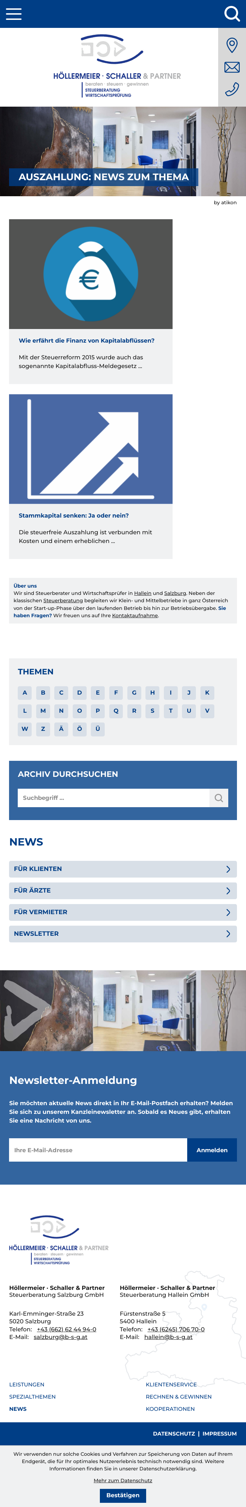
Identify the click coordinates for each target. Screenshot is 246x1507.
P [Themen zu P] (98, 710)
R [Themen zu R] (134, 710)
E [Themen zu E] (98, 692)
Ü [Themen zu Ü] (98, 729)
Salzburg (175, 593)
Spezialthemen (32, 1396)
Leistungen (26, 1384)
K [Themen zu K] (207, 692)
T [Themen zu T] (171, 710)
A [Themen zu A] (25, 692)
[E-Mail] (98, 1150)
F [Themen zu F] (116, 692)
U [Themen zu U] (189, 710)
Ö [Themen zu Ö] (79, 729)
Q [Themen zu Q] (115, 710)
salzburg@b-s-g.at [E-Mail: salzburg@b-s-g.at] (60, 1337)
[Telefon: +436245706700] (176, 1329)
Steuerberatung (63, 600)
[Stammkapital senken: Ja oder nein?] (91, 476)
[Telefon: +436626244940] (232, 89)
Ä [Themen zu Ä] (61, 729)
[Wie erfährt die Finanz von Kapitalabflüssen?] (91, 301)
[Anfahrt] (232, 45)
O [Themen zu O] (79, 710)
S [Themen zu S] (152, 710)
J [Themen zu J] (189, 692)
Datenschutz (174, 1433)
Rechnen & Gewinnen (179, 1396)
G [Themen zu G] (134, 692)
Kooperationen (170, 1409)
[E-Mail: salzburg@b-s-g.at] (232, 67)
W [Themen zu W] (25, 729)
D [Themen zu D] (79, 692)
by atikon (225, 202)
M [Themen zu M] (43, 710)
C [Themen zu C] (61, 692)
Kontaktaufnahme (135, 615)
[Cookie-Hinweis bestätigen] (123, 1496)
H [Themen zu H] (152, 692)
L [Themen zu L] (24, 710)
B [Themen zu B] (43, 692)
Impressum (220, 1433)
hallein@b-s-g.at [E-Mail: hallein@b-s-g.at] (168, 1337)
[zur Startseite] (123, 67)
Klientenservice (171, 1384)
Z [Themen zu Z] (43, 729)
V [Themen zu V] (207, 710)
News (17, 1409)
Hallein (142, 593)
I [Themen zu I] (171, 692)
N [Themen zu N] (61, 710)
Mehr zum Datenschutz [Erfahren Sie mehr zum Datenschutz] (123, 1480)
